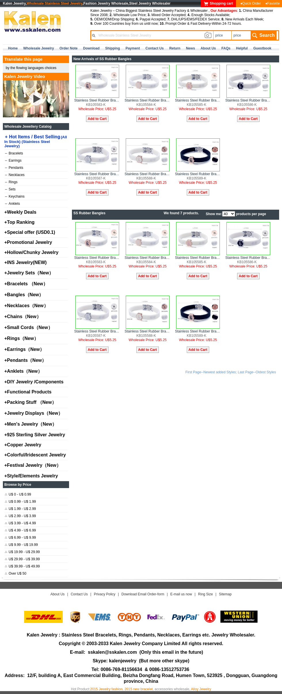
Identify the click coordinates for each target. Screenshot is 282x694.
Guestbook (262, 48)
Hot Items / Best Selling (35, 141)
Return (174, 48)
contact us (155, 48)
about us (208, 48)
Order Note (69, 48)
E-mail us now (181, 594)
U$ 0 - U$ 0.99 (18, 494)
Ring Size (205, 594)
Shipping (112, 48)
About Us (57, 594)
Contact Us (79, 594)
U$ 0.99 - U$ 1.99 (20, 502)
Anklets (12, 204)
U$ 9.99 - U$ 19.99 (21, 545)
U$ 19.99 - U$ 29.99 (22, 552)
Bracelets (14, 153)
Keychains (14, 196)
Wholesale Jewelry (38, 48)
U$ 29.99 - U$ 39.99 (22, 559)
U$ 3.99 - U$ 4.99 (20, 523)
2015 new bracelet (139, 689)
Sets (10, 189)
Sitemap (225, 594)
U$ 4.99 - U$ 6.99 (20, 530)
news (190, 48)
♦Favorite (273, 3)
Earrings (13, 160)
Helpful (242, 48)
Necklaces (14, 175)
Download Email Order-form (142, 594)
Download (91, 48)
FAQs (226, 48)
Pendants (14, 168)
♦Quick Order (251, 3)
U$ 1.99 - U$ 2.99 (20, 509)
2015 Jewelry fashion (106, 689)
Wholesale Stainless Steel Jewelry (55, 3)
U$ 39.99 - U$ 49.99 (22, 566)
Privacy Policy (104, 594)
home (13, 48)
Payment (132, 48)
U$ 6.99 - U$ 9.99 (20, 538)
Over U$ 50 (15, 573)
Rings (11, 182)
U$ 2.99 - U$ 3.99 (20, 516)
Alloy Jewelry (201, 689)
